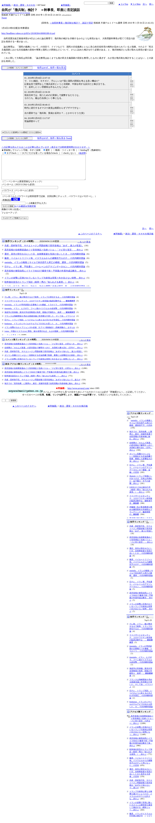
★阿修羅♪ (6, 5)
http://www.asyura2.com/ (79, 393)
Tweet (4, 18)
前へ (151, 4)
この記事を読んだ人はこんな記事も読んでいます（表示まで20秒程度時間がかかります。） (45, 147)
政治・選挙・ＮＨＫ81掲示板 (139, 238)
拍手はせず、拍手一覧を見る (51, 67)
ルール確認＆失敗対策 (25, 211)
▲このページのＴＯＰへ (90, 238)
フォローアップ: (9, 217)
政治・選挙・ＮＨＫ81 (24, 5)
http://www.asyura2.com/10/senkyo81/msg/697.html (15, 13)
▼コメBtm (135, 4)
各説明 (82, 153)
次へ (145, 4)
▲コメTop (123, 4)
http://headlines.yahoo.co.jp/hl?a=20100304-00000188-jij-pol (28, 33)
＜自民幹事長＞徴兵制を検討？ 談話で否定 (71, 23)
